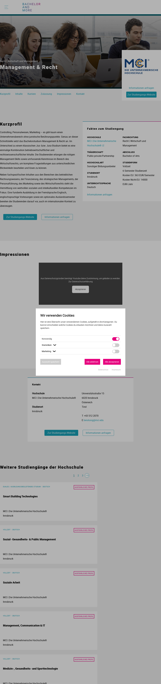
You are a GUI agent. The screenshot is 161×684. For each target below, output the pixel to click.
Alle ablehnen (92, 361)
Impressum (116, 369)
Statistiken (49, 345)
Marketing (49, 351)
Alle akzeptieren (112, 361)
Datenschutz (103, 369)
